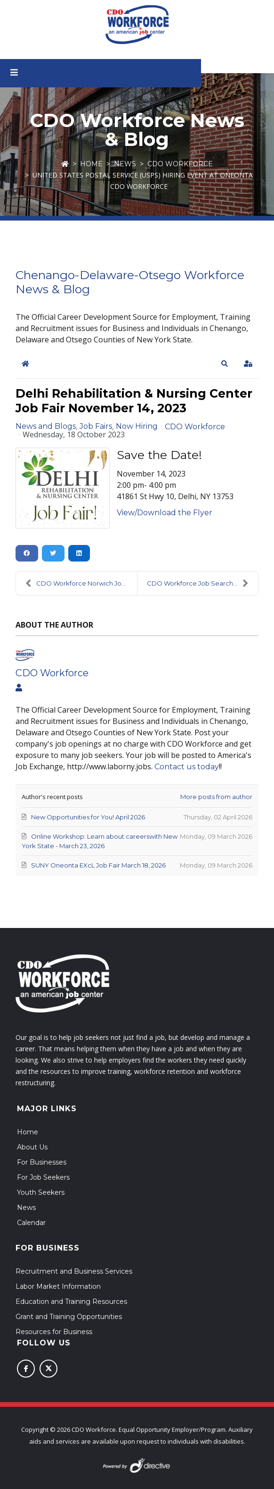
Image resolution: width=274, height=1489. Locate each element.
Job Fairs (96, 426)
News (125, 164)
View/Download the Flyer (164, 512)
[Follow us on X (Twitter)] (48, 1368)
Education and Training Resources (71, 1301)
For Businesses (41, 1162)
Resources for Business (54, 1331)
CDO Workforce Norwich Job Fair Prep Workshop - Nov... (81, 583)
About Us (32, 1147)
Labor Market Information (58, 1286)
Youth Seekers (40, 1192)
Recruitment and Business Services (74, 1271)
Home (91, 164)
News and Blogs (46, 426)
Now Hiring (137, 426)
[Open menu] (24, 73)
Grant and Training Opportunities (69, 1316)
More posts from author (216, 796)
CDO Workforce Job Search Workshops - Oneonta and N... (202, 583)
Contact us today (186, 766)
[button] (224, 364)
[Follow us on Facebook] (26, 1368)
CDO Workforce (180, 164)
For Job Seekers (43, 1177)
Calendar (31, 1222)
